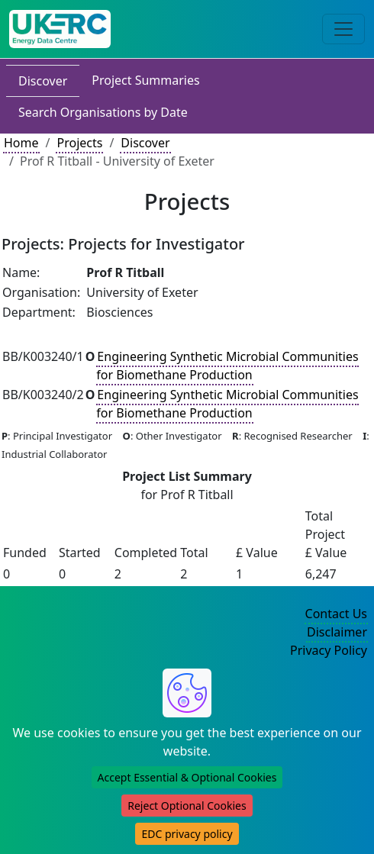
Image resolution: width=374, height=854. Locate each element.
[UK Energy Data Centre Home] (60, 29)
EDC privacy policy (186, 834)
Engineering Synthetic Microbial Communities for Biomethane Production (227, 365)
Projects (79, 142)
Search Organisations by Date (103, 112)
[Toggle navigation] (343, 29)
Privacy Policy (328, 650)
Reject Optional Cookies (186, 805)
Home (21, 142)
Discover (42, 81)
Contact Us (336, 613)
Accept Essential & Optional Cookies (187, 777)
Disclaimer (337, 632)
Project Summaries (145, 80)
